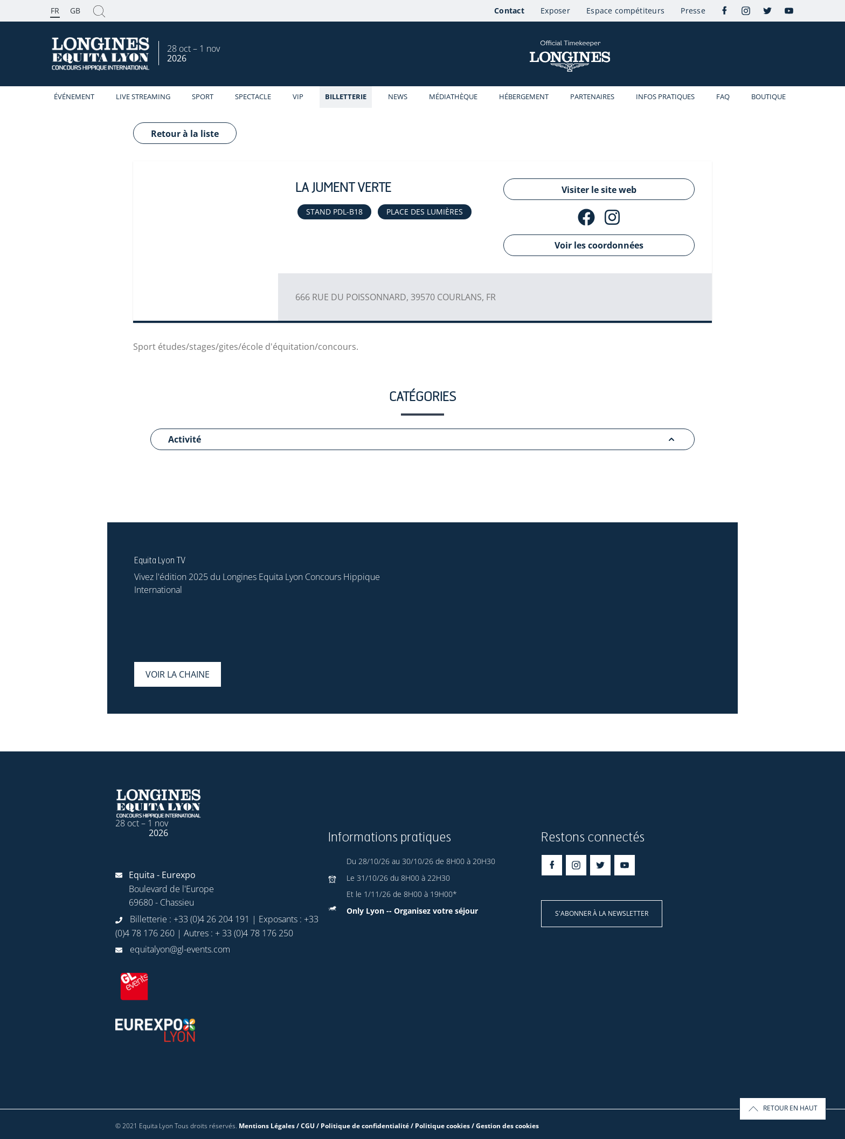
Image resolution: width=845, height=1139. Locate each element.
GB (75, 10)
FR (55, 10)
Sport (202, 96)
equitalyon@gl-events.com (180, 949)
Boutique (768, 96)
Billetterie (345, 96)
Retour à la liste (185, 134)
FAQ (723, 96)
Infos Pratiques (665, 96)
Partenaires (592, 96)
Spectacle (253, 96)
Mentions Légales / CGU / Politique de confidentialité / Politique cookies (354, 1125)
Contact (509, 10)
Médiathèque (453, 96)
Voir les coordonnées (599, 245)
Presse (693, 10)
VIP (298, 96)
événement (74, 96)
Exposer (555, 10)
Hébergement (524, 96)
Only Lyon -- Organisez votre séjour (412, 911)
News (397, 96)
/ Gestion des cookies (505, 1125)
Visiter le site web (599, 190)
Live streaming (143, 96)
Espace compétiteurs (625, 10)
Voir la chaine (178, 674)
